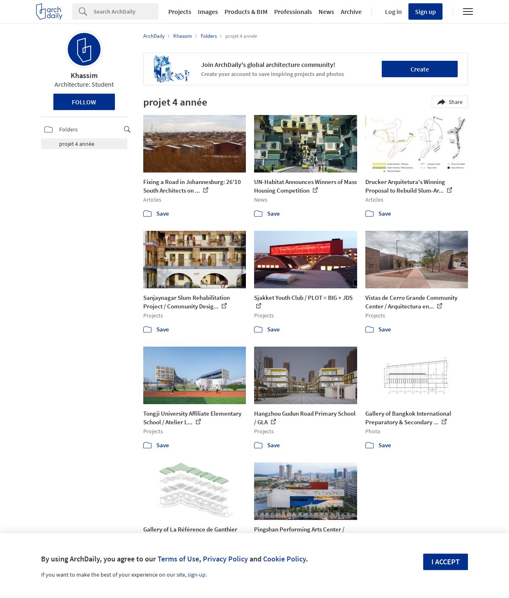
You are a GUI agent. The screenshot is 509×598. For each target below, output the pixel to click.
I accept (445, 561)
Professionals (293, 11)
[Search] (126, 11)
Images (208, 11)
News (326, 11)
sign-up (197, 574)
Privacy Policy (225, 559)
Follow (84, 102)
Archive (351, 11)
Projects (179, 11)
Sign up (425, 11)
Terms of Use (178, 559)
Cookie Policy (284, 559)
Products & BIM (246, 11)
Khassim (84, 75)
